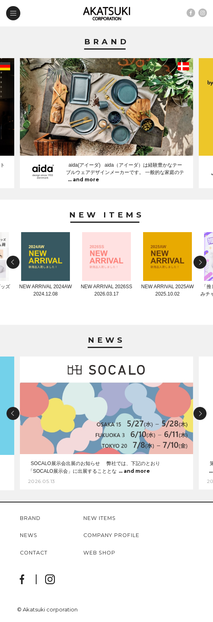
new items (99, 518)
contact (34, 553)
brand (30, 518)
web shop (99, 553)
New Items (106, 215)
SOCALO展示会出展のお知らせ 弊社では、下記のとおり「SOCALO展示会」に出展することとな (94, 468)
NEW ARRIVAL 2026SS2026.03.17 (107, 287)
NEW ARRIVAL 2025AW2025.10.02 (167, 287)
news (28, 535)
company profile (111, 535)
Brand (106, 42)
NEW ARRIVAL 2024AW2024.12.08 (45, 290)
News (106, 340)
